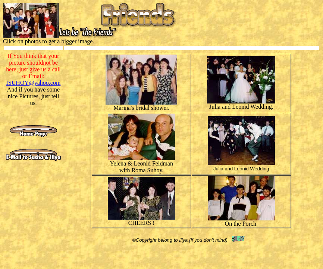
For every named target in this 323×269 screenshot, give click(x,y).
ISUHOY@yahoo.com (33, 83)
